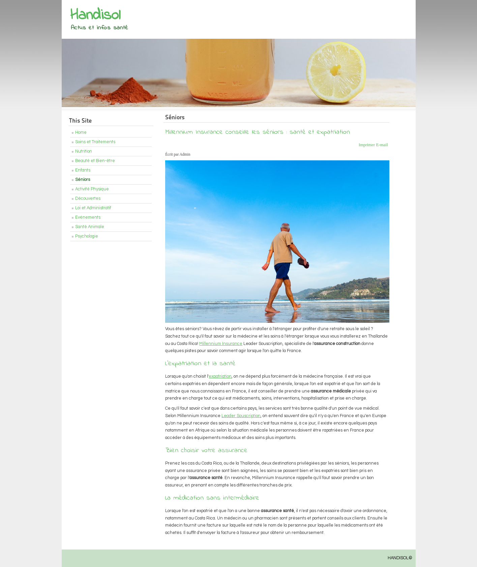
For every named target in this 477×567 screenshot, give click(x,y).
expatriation (220, 376)
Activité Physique (92, 189)
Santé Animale (89, 227)
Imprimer (367, 145)
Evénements (87, 217)
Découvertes (87, 198)
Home (81, 132)
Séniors (82, 180)
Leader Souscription (241, 416)
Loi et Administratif (93, 208)
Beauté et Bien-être (95, 161)
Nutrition (83, 151)
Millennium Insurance (220, 344)
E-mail (382, 145)
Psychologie (86, 236)
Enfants (82, 170)
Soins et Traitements (95, 142)
